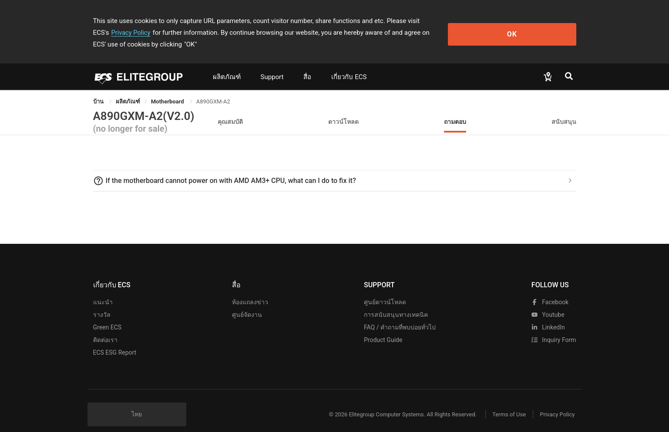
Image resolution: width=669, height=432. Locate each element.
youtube (548, 302)
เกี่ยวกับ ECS (348, 65)
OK (540, 27)
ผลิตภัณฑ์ (227, 65)
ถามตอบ (455, 110)
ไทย (136, 402)
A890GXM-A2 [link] (213, 89)
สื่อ (307, 65)
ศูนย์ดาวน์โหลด (385, 290)
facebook (549, 290)
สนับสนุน (563, 110)
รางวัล (102, 302)
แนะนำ (103, 290)
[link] (128, 89)
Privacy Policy (460, 21)
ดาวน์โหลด (343, 110)
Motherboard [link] (168, 89)
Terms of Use (504, 402)
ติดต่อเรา (105, 328)
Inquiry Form (553, 328)
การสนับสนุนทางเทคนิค (396, 302)
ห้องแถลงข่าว (250, 290)
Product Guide (383, 328)
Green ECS (107, 315)
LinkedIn (548, 315)
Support (272, 65)
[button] (334, 169)
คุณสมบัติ (230, 110)
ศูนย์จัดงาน (247, 302)
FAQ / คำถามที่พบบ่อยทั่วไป (400, 315)
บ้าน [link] (99, 89)
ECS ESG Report (115, 340)
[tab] (334, 169)
